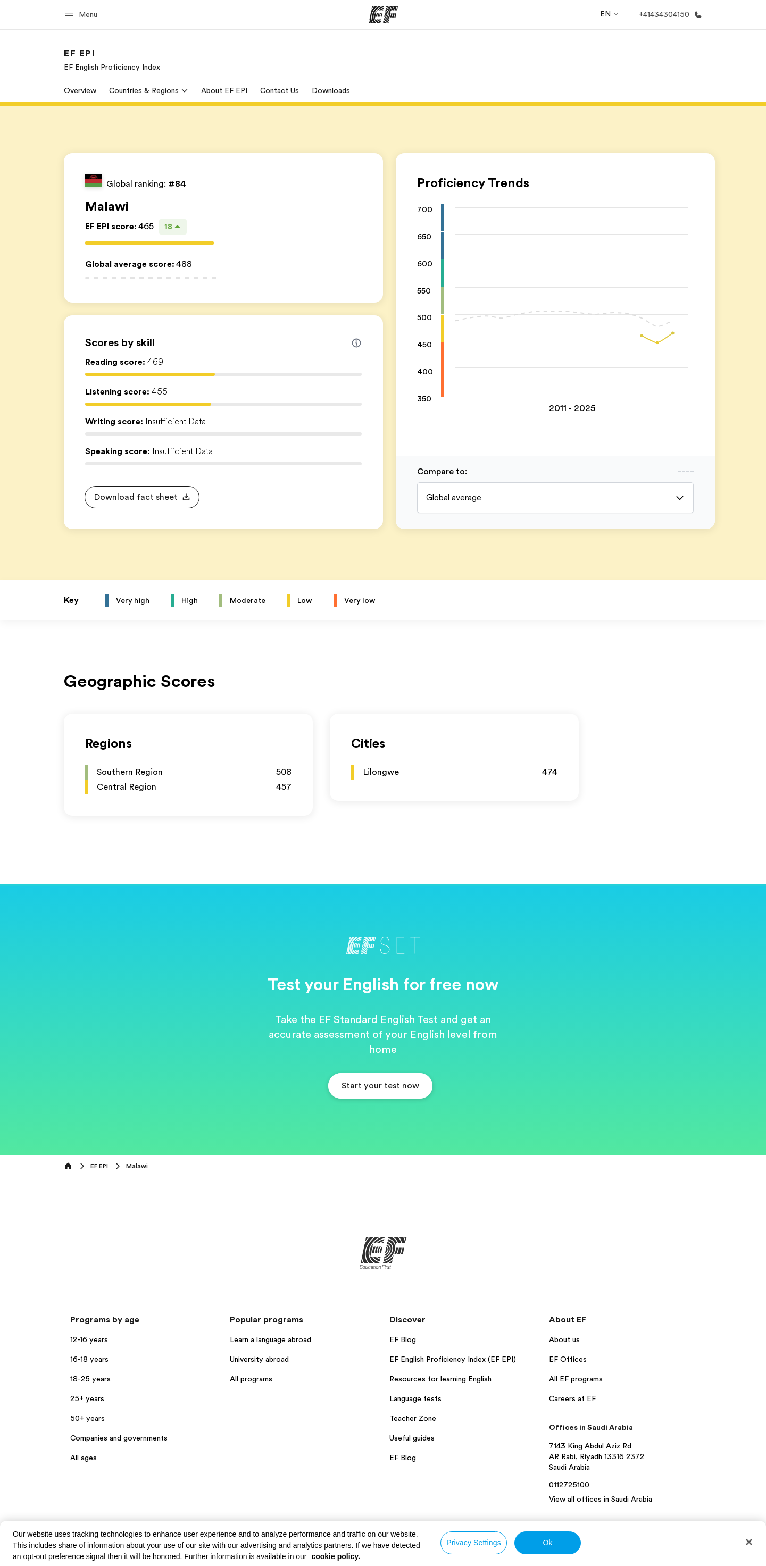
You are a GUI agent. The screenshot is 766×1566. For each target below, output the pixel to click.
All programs (251, 1379)
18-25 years (90, 1379)
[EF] (383, 14)
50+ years (87, 1418)
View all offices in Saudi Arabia (600, 1499)
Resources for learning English (440, 1379)
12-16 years (89, 1339)
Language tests (415, 1398)
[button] (83, 14)
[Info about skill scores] (356, 343)
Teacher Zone (412, 1418)
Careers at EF (572, 1398)
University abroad (259, 1359)
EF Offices (568, 1359)
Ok (547, 1542)
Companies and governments (119, 1438)
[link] (112, 59)
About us (564, 1339)
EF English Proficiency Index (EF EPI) (452, 1359)
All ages (83, 1457)
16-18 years (89, 1359)
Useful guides (412, 1438)
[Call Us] (668, 14)
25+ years (87, 1398)
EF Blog (402, 1339)
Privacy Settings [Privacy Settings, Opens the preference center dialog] (473, 1542)
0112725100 (569, 1484)
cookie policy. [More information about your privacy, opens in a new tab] (335, 1556)
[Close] (749, 1542)
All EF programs (576, 1379)
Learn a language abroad (270, 1339)
